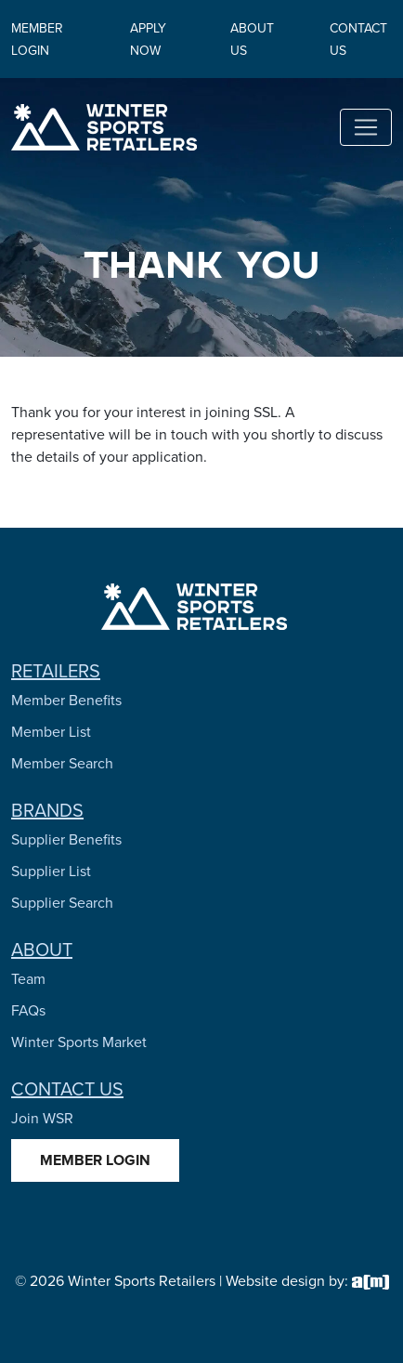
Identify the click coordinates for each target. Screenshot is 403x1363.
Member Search (62, 763)
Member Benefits (66, 700)
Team (28, 978)
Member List (51, 731)
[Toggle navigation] (366, 127)
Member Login (37, 39)
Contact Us (67, 1089)
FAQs (28, 1010)
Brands (47, 810)
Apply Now (148, 39)
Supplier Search (62, 902)
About (41, 949)
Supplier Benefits (66, 839)
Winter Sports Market (79, 1042)
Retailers (55, 671)
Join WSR (42, 1118)
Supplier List (51, 871)
